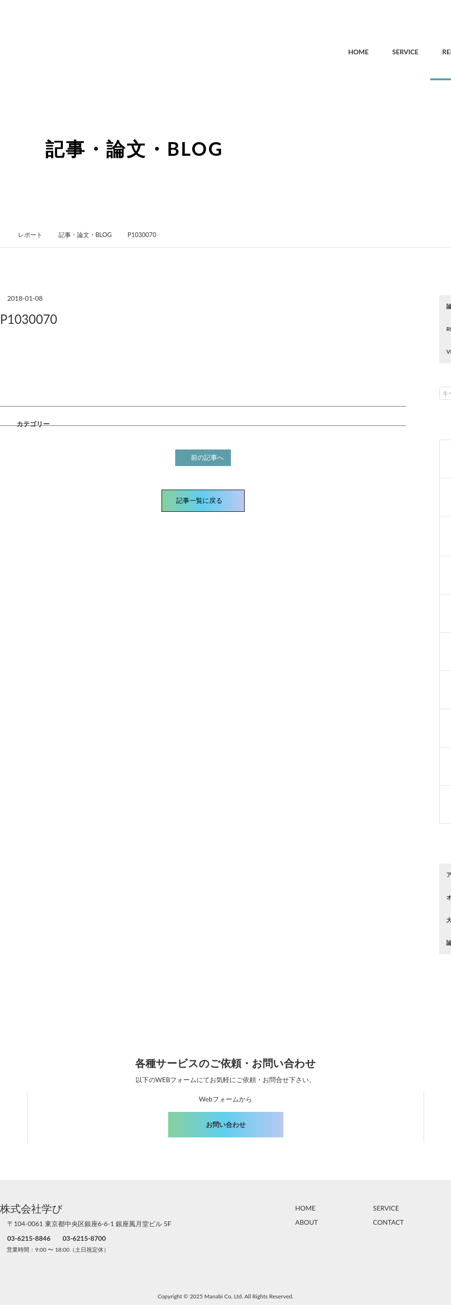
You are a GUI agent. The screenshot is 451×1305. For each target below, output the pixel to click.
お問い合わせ (226, 1124)
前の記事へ (204, 457)
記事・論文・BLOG (90, 234)
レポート (35, 234)
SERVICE (385, 52)
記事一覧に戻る (203, 499)
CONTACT (388, 1222)
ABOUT (306, 1222)
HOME (338, 52)
